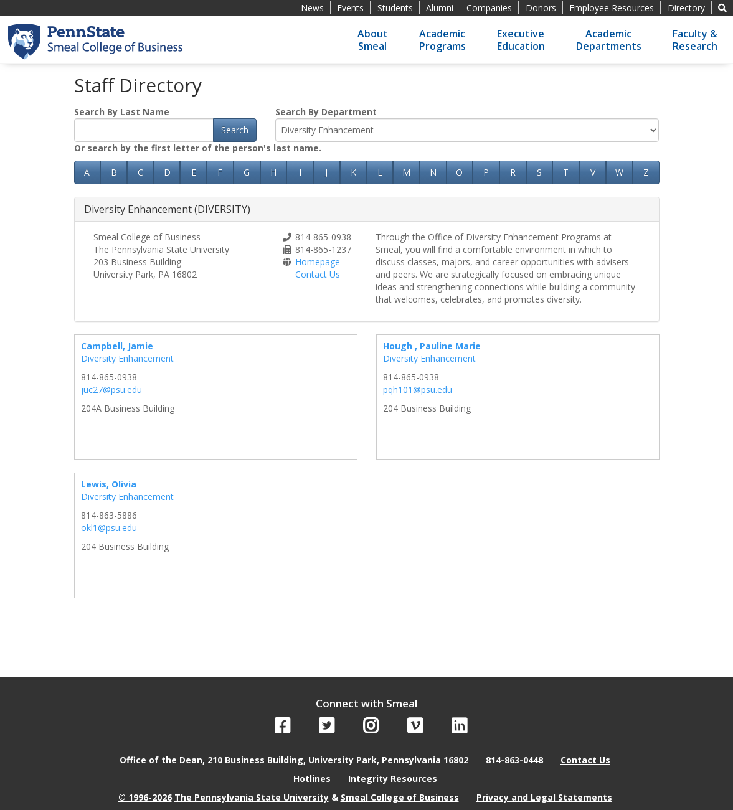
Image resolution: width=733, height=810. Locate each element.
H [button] (273, 172)
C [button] (140, 172)
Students (395, 8)
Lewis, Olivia (108, 484)
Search (234, 130)
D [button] (167, 172)
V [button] (592, 172)
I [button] (300, 172)
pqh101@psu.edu (417, 389)
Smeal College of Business (400, 797)
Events (350, 8)
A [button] (87, 172)
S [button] (539, 172)
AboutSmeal (372, 40)
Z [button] (646, 172)
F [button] (219, 172)
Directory (686, 8)
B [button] (114, 172)
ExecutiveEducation (521, 40)
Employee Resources (611, 8)
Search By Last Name (121, 112)
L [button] (379, 172)
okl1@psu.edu (109, 528)
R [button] (513, 172)
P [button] (486, 172)
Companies (489, 8)
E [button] (193, 172)
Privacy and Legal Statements (544, 797)
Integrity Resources (392, 778)
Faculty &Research (695, 40)
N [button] (433, 172)
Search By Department (326, 112)
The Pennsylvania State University (251, 797)
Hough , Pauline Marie (432, 346)
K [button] (353, 172)
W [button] (619, 172)
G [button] (247, 172)
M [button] (406, 172)
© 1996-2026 (145, 797)
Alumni (439, 8)
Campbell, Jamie (117, 346)
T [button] (566, 172)
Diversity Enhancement (127, 358)
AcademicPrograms (442, 40)
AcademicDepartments (608, 40)
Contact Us (317, 274)
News (312, 8)
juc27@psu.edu (111, 389)
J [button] (326, 172)
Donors (541, 8)
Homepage (317, 262)
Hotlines (312, 778)
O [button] (459, 172)
